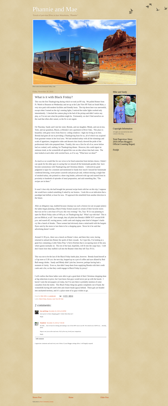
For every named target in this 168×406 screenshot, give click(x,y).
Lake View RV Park (57, 299)
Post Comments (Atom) (46, 401)
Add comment (39, 339)
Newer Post (37, 397)
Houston (49, 299)
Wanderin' (43, 323)
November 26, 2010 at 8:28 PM (57, 311)
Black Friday (42, 299)
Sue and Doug (44, 311)
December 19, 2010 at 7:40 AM (55, 323)
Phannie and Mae (55, 9)
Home (71, 397)
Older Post (104, 397)
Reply (41, 316)
